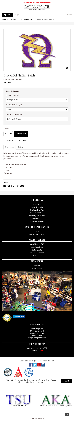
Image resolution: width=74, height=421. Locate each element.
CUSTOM (12, 20)
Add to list (9, 140)
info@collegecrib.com (37, 338)
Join (67, 381)
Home (4, 20)
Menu (69, 15)
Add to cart (21, 134)
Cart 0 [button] (7, 14)
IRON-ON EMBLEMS (26, 20)
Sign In (17, 15)
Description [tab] (9, 147)
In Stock (6, 128)
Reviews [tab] (21, 147)
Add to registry (22, 140)
